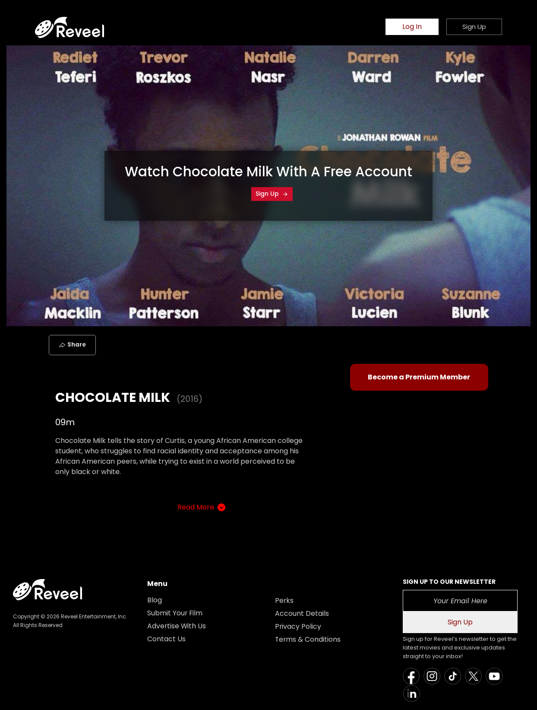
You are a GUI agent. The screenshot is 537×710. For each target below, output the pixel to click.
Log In (412, 27)
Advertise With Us (177, 626)
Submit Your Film (175, 613)
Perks (284, 600)
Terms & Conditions (308, 639)
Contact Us (166, 639)
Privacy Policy (298, 626)
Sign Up (272, 193)
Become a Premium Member (419, 377)
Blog (154, 600)
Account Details (302, 613)
